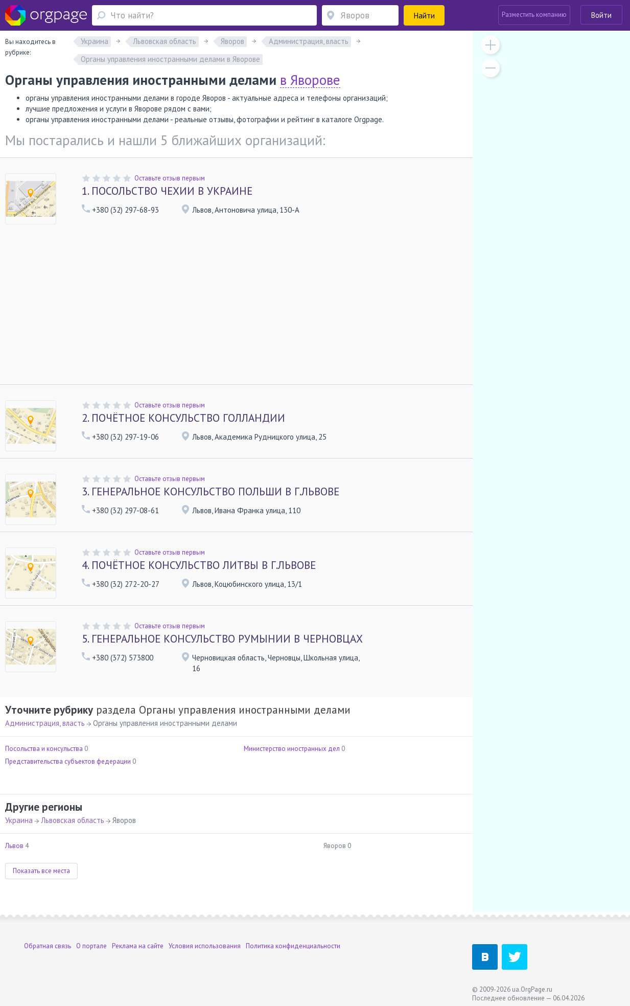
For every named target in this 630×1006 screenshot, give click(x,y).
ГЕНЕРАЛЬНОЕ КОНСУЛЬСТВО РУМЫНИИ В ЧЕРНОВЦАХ (222, 639)
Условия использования (205, 946)
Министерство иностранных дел (292, 748)
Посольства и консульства (44, 748)
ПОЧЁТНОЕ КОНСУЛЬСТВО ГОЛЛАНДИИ (183, 418)
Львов (14, 845)
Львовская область (72, 820)
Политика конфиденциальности (293, 946)
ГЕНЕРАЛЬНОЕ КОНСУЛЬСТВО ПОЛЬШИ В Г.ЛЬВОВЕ (210, 491)
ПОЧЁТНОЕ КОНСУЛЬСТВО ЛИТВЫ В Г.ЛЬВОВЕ (199, 565)
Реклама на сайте (138, 946)
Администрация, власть (45, 723)
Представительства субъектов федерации (68, 761)
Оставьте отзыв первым (169, 178)
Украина (19, 820)
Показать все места (41, 870)
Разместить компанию (534, 14)
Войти (601, 15)
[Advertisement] (236, 307)
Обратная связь (47, 946)
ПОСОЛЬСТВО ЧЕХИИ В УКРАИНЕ (167, 191)
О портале (91, 946)
